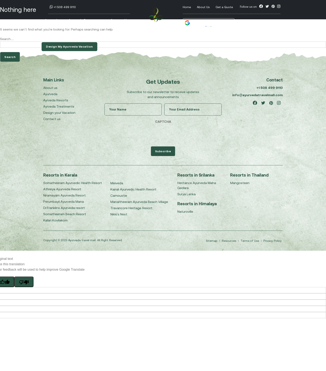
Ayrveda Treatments (58, 106)
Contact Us (119, 20)
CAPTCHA (163, 121)
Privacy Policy (272, 240)
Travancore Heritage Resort (131, 208)
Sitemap (212, 240)
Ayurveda (52, 20)
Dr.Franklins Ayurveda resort (64, 208)
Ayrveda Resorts (55, 100)
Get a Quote (224, 7)
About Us (203, 7)
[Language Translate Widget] (211, 23)
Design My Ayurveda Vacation (69, 46)
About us (50, 88)
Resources (229, 240)
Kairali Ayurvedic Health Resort (133, 189)
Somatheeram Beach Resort (64, 214)
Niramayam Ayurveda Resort (64, 195)
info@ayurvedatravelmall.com (257, 95)
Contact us (52, 119)
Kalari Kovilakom (55, 220)
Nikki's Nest (118, 214)
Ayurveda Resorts (84, 20)
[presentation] (136, 134)
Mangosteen (239, 183)
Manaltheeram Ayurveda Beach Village (139, 202)
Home (187, 7)
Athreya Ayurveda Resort (62, 189)
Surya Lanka (186, 194)
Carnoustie (118, 195)
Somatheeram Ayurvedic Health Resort (72, 183)
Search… (7, 39)
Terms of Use (250, 240)
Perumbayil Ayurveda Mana (63, 201)
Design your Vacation (59, 112)
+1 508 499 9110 (63, 7)
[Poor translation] (23, 281)
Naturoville (185, 211)
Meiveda (116, 183)
